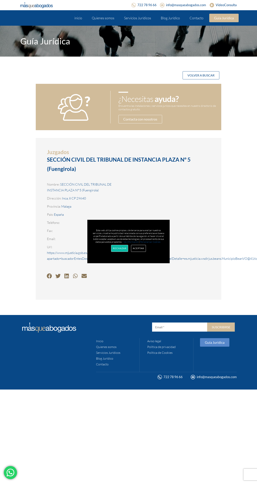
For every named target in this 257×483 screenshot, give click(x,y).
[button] (49, 276)
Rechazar (119, 248)
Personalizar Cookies (150, 241)
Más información (130, 241)
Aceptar (138, 248)
